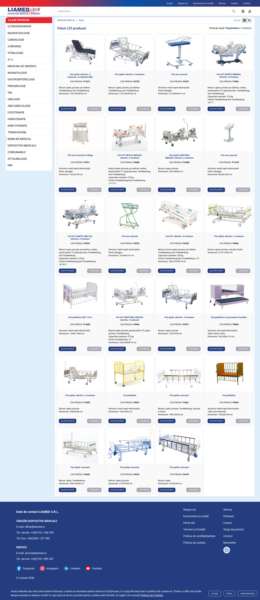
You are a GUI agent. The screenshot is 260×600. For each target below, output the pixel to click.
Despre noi (183, 3)
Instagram (52, 568)
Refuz (229, 593)
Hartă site (189, 522)
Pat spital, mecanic (179, 398)
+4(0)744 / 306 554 (42, 532)
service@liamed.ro (36, 553)
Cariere (234, 3)
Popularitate (231, 30)
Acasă (170, 3)
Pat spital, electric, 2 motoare (229, 238)
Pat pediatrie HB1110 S (80, 320)
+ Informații (94, 111)
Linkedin (75, 568)
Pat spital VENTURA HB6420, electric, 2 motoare (179, 159)
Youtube (97, 568)
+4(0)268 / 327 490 (38, 538)
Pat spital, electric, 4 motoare (130, 77)
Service (222, 3)
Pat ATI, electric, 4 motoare (179, 238)
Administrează (248, 593)
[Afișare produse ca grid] (244, 23)
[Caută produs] (234, 13)
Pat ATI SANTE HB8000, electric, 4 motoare (229, 78)
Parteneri (228, 516)
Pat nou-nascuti (179, 77)
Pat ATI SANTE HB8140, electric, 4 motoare (80, 240)
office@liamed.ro (35, 526)
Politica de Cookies (151, 595)
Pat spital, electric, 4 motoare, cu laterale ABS (80, 78)
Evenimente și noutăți (203, 3)
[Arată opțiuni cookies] (226, 550)
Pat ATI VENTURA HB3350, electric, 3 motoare (129, 321)
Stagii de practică (233, 529)
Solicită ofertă (67, 111)
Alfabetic (247, 30)
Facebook (28, 568)
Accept (214, 593)
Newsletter (229, 542)
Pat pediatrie (129, 398)
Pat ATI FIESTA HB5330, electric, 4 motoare (129, 159)
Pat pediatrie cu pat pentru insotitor (229, 320)
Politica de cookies (194, 542)
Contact (246, 3)
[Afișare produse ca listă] (249, 23)
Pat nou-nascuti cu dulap (80, 157)
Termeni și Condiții (194, 529)
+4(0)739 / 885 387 (42, 558)
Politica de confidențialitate (199, 536)
